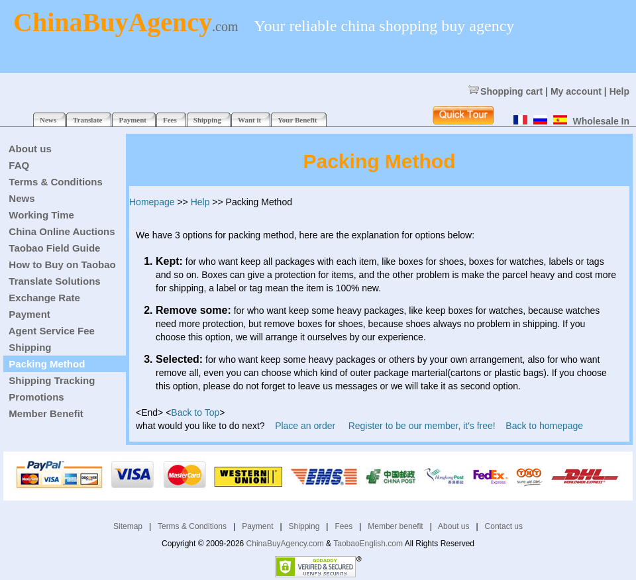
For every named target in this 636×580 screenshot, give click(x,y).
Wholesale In (600, 121)
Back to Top (195, 412)
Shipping (304, 526)
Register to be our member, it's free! (422, 425)
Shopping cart (505, 91)
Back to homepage (544, 425)
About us (453, 526)
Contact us (504, 526)
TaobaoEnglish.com (368, 543)
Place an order (305, 425)
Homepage (152, 202)
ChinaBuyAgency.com (285, 543)
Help (619, 91)
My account (576, 91)
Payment (257, 526)
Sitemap (127, 526)
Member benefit (395, 526)
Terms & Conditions (192, 526)
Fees (343, 526)
